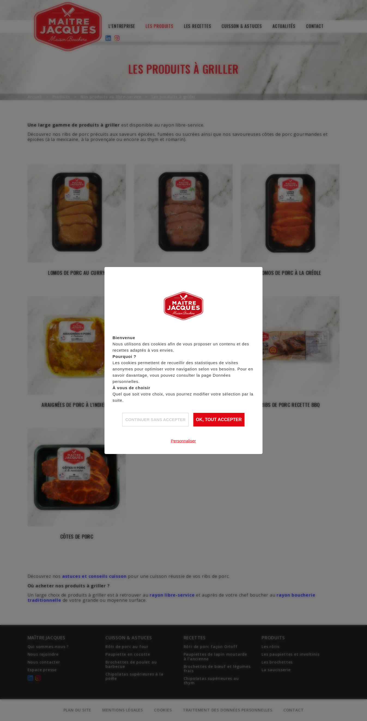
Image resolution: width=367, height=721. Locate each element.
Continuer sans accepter (155, 419)
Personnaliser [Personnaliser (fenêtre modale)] (183, 440)
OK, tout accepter (219, 419)
